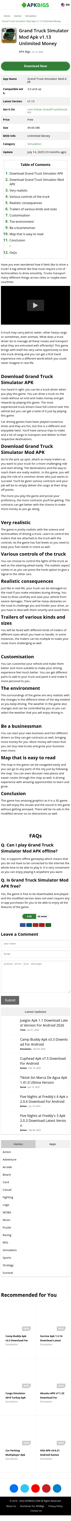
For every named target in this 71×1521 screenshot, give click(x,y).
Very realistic (19, 190)
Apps (52, 1149)
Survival (8, 1278)
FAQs (13, 253)
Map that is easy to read (27, 234)
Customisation (20, 215)
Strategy (8, 1271)
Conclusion (17, 240)
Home (7, 16)
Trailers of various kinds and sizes (33, 209)
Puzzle (7, 1233)
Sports (7, 1263)
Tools (23, 1035)
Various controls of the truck (30, 197)
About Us (11, 1511)
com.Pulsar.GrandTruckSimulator (47, 110)
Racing (7, 1240)
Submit (10, 1006)
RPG (5, 1248)
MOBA (7, 1218)
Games (17, 16)
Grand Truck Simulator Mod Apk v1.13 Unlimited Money (31, 21)
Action (23, 1073)
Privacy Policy (55, 1511)
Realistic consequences (26, 203)
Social (23, 1092)
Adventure (9, 1165)
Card (6, 1188)
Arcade (7, 1172)
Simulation (31, 16)
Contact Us (36, 1516)
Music (6, 1225)
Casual (7, 1195)
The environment (22, 221)
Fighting (8, 1203)
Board (7, 1180)
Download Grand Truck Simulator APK (36, 173)
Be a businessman (22, 228)
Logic (6, 1210)
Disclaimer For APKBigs (32, 1511)
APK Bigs (24, 51)
